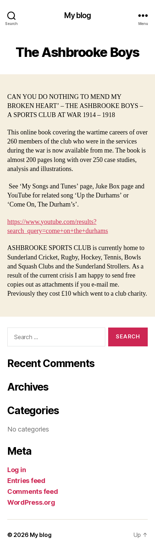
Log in (16, 470)
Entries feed (26, 480)
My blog (77, 15)
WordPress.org (31, 502)
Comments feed (32, 491)
